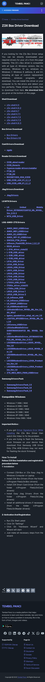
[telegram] (23, 590)
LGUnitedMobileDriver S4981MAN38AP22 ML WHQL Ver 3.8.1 (25, 330)
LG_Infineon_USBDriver (18, 300)
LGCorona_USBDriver (17, 324)
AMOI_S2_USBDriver (17, 234)
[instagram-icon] (9, 633)
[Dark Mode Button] (41, 3)
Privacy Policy (30, 658)
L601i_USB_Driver (15, 270)
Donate (28, 655)
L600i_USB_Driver (16, 267)
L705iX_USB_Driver (16, 282)
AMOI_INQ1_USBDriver (18, 228)
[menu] (4, 3)
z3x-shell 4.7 (13, 111)
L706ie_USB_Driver (16, 288)
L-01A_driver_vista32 (17, 249)
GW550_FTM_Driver (17, 240)
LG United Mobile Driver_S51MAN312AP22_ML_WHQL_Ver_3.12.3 (25, 210)
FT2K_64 (11, 174)
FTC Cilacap (8, 648)
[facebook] (8, 590)
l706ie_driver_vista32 (17, 285)
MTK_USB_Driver (15, 216)
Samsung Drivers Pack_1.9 (19, 391)
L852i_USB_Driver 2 (16, 294)
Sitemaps (28, 661)
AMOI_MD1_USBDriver (18, 231)
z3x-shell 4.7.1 (13, 114)
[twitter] (13, 590)
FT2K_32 (11, 171)
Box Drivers (12, 135)
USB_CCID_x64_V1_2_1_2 (19, 180)
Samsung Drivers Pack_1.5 (19, 385)
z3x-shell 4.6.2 (14, 108)
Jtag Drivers (12, 195)
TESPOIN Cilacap (10, 645)
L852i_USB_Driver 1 (16, 291)
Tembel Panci (22, 3)
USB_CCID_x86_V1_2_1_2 (18, 183)
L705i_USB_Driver (15, 279)
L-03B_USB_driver (16, 258)
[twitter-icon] (33, 633)
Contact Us (29, 648)
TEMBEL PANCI (11, 606)
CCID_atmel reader (15, 162)
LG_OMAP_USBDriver (17, 303)
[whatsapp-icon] (37, 633)
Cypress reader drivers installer (22, 168)
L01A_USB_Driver (15, 261)
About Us (28, 645)
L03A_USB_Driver (15, 264)
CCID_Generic (13, 165)
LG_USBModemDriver (17, 306)
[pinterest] (28, 590)
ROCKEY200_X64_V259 (18, 177)
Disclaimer (29, 651)
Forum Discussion (31, 668)
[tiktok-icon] (28, 633)
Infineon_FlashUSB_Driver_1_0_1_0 (23, 243)
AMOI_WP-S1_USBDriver (19, 237)
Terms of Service (31, 665)
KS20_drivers (13, 246)
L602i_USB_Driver (15, 273)
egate (9, 150)
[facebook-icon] (5, 633)
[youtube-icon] (42, 633)
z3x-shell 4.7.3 (14, 120)
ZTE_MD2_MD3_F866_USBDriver (22, 373)
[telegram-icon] (23, 633)
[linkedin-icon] (14, 633)
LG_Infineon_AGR (15, 297)
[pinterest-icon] (19, 633)
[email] (33, 590)
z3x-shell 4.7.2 (14, 117)
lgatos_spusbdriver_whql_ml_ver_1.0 (24, 315)
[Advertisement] (22, 562)
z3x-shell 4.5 (13, 105)
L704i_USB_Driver (15, 276)
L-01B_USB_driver (15, 252)
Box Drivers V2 (14, 138)
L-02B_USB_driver (15, 255)
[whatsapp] (18, 590)
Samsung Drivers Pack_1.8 (19, 388)
